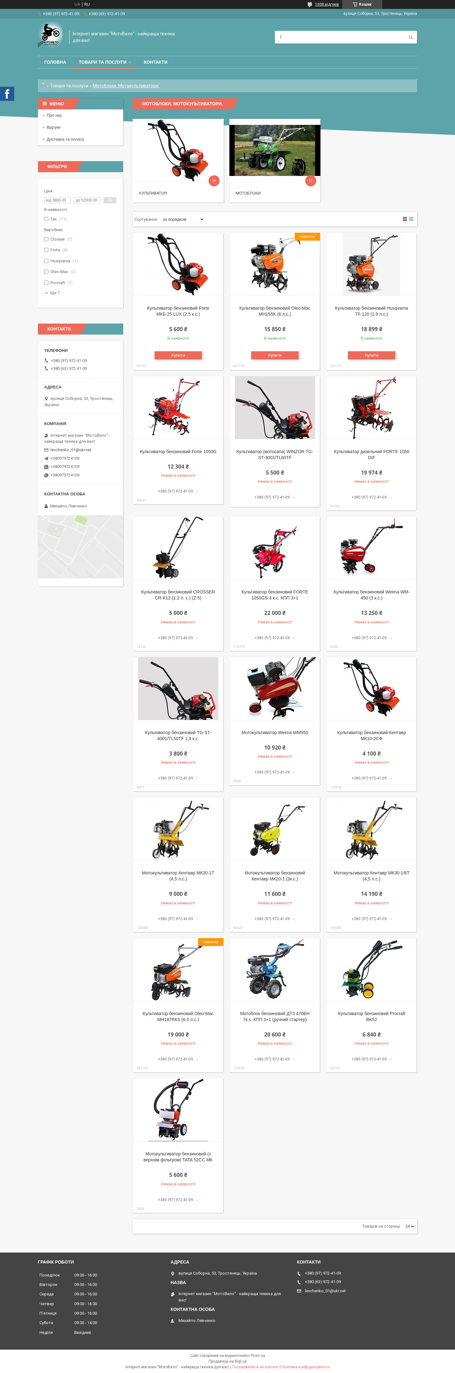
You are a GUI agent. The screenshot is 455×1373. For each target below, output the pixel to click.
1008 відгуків (327, 4)
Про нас (54, 115)
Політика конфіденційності (306, 1367)
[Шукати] (410, 37)
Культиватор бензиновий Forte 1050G (178, 451)
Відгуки (53, 127)
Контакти (155, 62)
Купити (178, 355)
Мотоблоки (248, 193)
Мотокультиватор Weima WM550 (275, 732)
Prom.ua (258, 1355)
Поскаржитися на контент (255, 1367)
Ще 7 (55, 292)
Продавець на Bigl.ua (228, 1361)
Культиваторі (153, 193)
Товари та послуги (102, 62)
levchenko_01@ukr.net (71, 449)
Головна (55, 62)
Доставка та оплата (65, 139)
